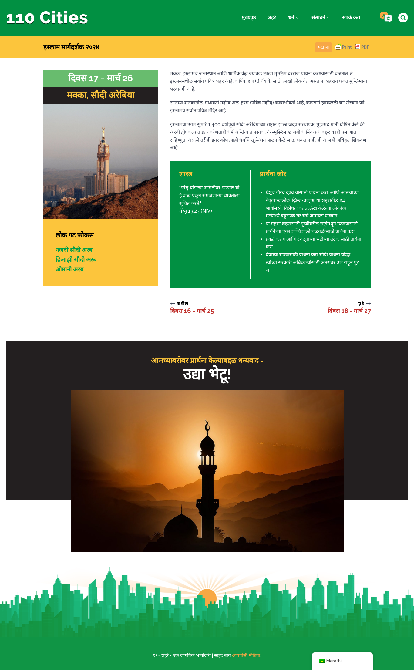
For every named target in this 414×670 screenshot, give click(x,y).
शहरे (272, 17)
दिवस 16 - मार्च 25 (192, 311)
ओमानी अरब (69, 269)
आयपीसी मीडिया (246, 655)
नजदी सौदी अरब (74, 250)
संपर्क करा (353, 17)
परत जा (323, 47)
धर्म (293, 17)
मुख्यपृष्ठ (249, 17)
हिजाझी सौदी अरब (76, 259)
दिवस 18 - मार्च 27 (349, 311)
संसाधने (320, 17)
